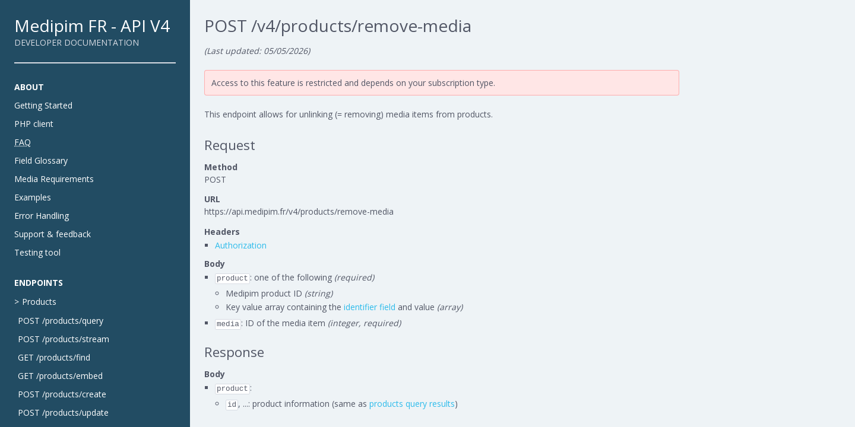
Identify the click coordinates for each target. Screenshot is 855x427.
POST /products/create (62, 394)
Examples (32, 197)
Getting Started (43, 105)
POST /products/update (63, 412)
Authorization (241, 245)
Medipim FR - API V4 (92, 25)
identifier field (369, 307)
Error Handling (41, 215)
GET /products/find (54, 357)
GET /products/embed (60, 375)
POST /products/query (60, 320)
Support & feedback (52, 234)
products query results (412, 403)
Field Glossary (41, 160)
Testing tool (37, 252)
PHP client (33, 123)
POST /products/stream (63, 339)
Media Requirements (54, 178)
